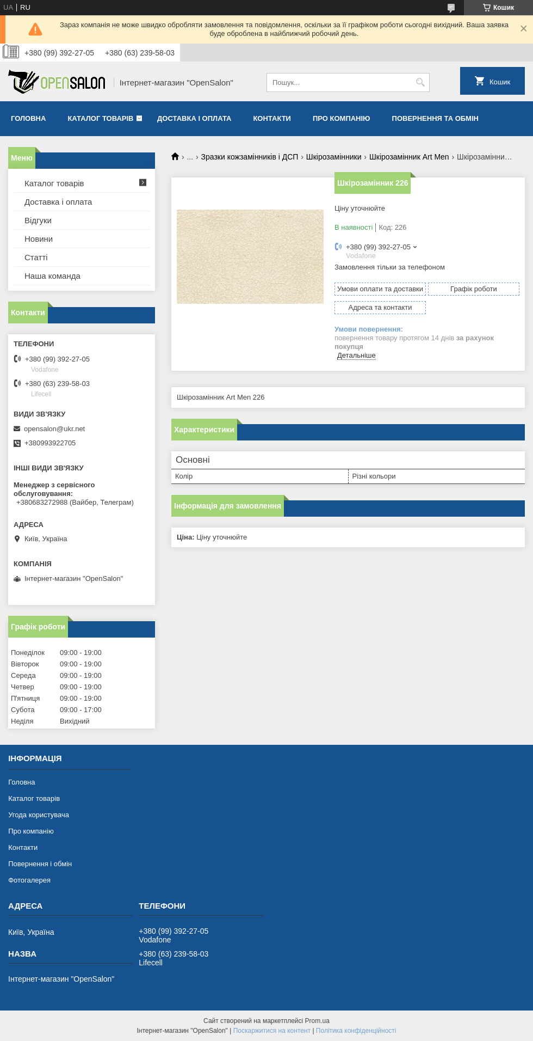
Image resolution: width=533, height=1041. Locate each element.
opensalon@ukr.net (54, 429)
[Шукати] (420, 82)
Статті (36, 257)
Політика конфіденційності (356, 1030)
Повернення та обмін (435, 118)
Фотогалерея (29, 880)
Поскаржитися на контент (272, 1030)
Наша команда (52, 275)
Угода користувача (38, 815)
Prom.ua (317, 1021)
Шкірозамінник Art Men (409, 156)
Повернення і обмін (40, 864)
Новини (38, 238)
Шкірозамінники (334, 156)
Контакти (272, 118)
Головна (28, 118)
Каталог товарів (100, 118)
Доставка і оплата (194, 118)
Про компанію (341, 118)
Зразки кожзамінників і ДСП (250, 156)
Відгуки (38, 220)
